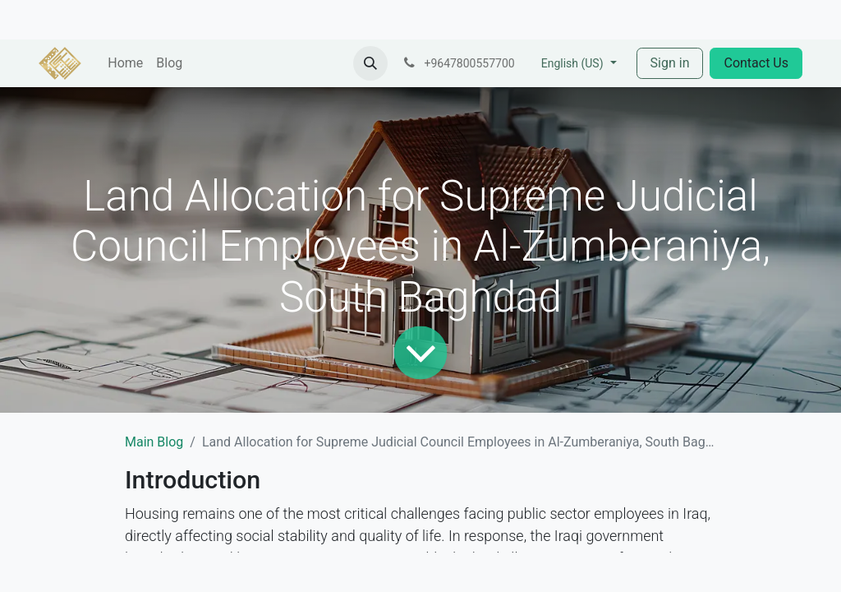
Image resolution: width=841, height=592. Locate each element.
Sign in (670, 63)
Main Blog (154, 442)
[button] (370, 63)
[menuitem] (125, 63)
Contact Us (756, 63)
